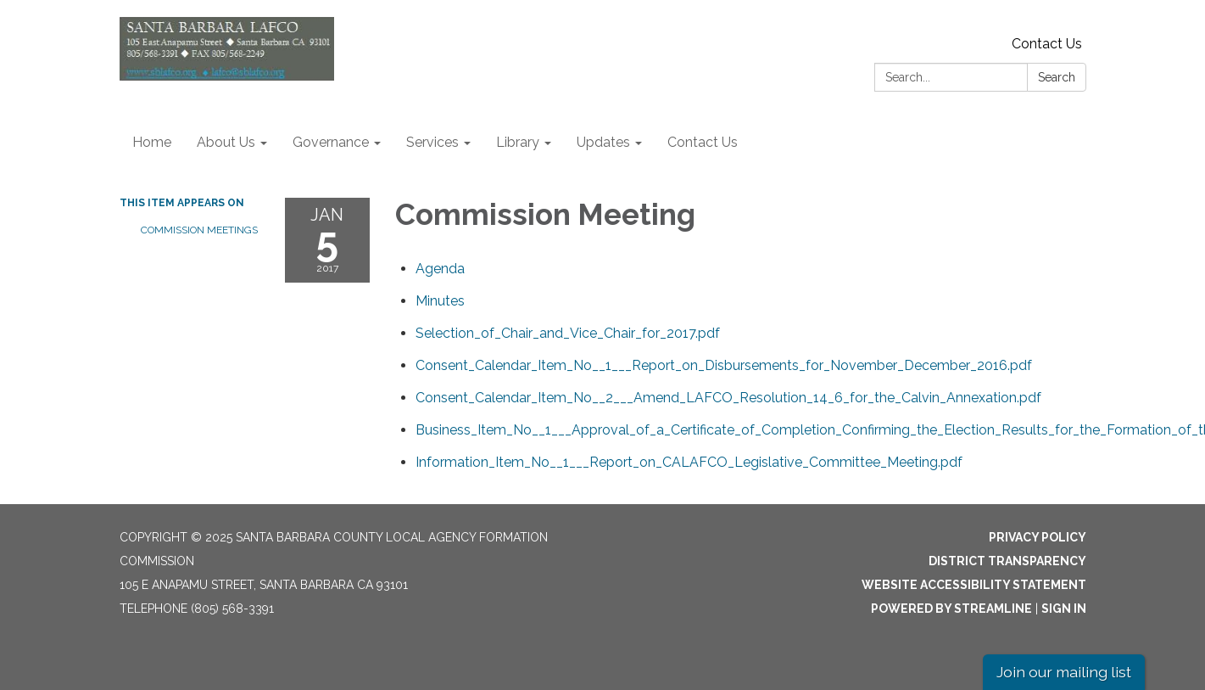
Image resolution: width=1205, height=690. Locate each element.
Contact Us (1047, 44)
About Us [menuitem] (226, 142)
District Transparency (1007, 561)
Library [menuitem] (517, 142)
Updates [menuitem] (603, 142)
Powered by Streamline (951, 608)
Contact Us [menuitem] (702, 142)
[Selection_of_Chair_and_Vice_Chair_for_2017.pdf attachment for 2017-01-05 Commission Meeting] (568, 333)
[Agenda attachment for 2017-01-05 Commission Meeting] (440, 269)
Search (1056, 77)
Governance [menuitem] (331, 142)
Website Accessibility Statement (974, 585)
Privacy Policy (1037, 537)
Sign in (1063, 608)
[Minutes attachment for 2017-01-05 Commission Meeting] (440, 301)
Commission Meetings (199, 230)
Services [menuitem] (432, 142)
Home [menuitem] (151, 142)
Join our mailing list (1063, 672)
